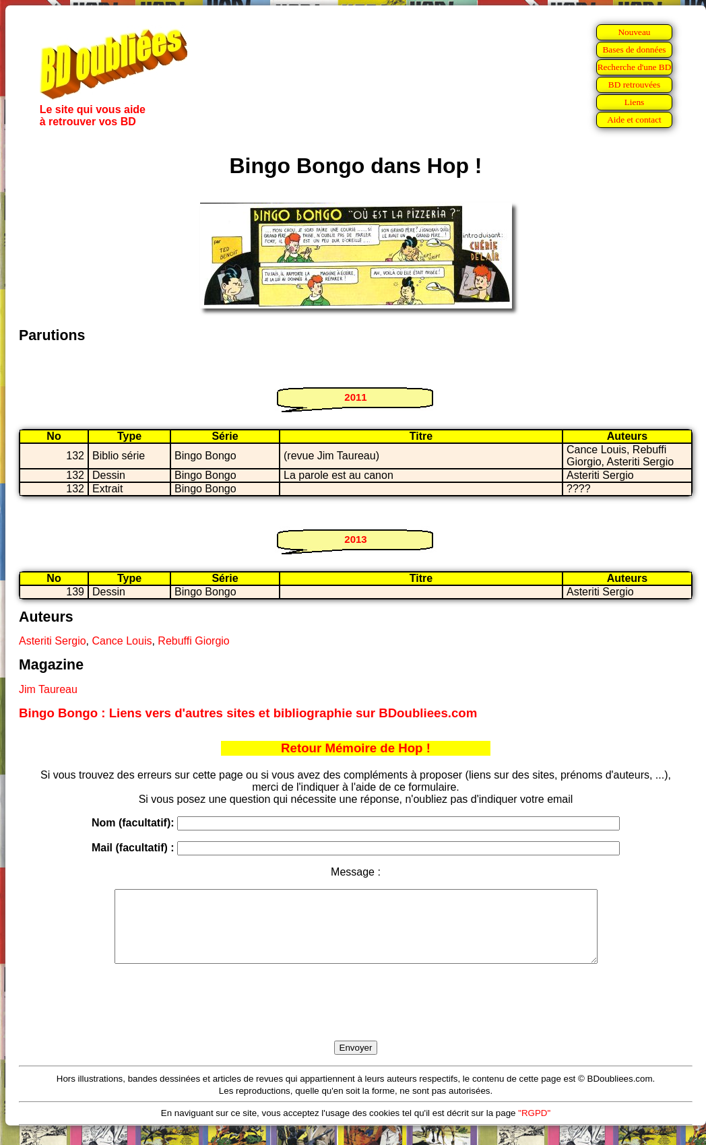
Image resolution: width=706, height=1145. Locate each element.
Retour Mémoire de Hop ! (355, 748)
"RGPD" (534, 1127)
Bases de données (634, 49)
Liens (634, 102)
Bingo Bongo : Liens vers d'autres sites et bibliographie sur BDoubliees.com (248, 713)
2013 (355, 539)
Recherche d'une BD (635, 67)
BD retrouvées (634, 84)
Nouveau (634, 32)
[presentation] (355, 1017)
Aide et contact (634, 120)
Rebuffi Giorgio (193, 641)
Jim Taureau (48, 689)
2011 (355, 397)
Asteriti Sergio (52, 641)
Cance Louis (122, 641)
